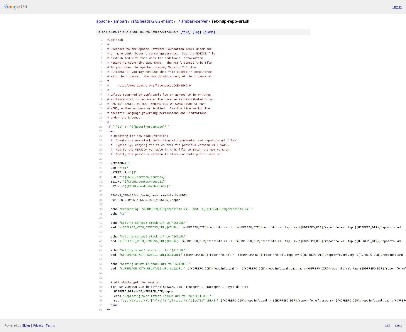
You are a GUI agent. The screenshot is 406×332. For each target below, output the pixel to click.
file (185, 32)
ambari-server (194, 21)
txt (387, 325)
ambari (120, 21)
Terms (50, 325)
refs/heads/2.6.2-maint (152, 21)
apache (103, 21)
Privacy (38, 325)
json (398, 325)
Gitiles (26, 325)
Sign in (397, 7)
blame (209, 32)
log (197, 32)
